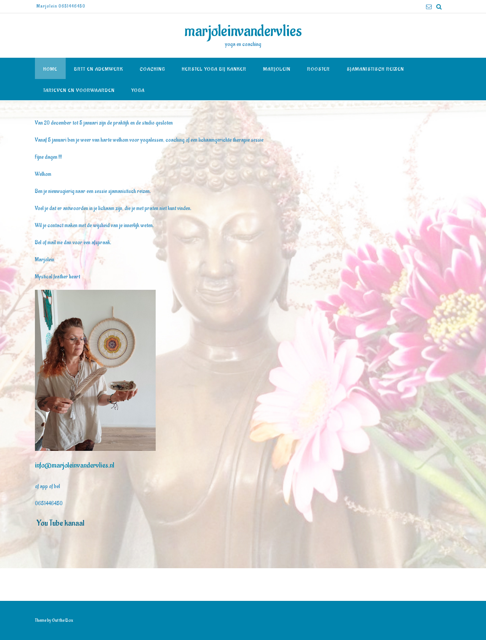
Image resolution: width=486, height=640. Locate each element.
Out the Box (62, 620)
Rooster (318, 69)
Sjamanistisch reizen (375, 69)
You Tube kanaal (59, 523)
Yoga (138, 90)
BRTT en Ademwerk (98, 69)
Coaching (152, 69)
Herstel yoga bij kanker (214, 69)
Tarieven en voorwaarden (79, 90)
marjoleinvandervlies (243, 31)
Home (50, 69)
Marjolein (276, 69)
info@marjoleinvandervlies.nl (74, 465)
